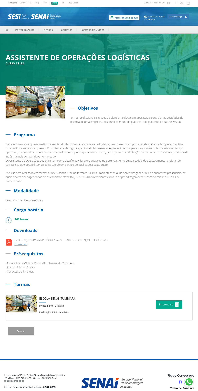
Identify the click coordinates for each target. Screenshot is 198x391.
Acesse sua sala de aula (124, 17)
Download (21, 244)
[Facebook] (180, 382)
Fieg (37, 3)
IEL (63, 3)
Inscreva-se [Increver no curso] (169, 304)
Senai (54, 3)
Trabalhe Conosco (182, 388)
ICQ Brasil (73, 3)
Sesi (45, 3)
